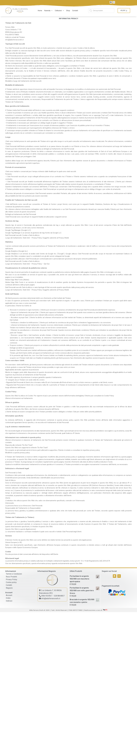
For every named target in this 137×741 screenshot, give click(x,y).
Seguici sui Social (109, 571)
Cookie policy (11, 582)
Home (40, 10)
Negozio (9, 588)
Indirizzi (9, 601)
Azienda (48, 10)
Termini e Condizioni (14, 574)
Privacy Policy (11, 579)
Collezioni (59, 10)
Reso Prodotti (11, 577)
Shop (68, 10)
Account (9, 595)
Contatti (75, 10)
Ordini (8, 598)
